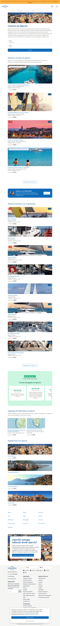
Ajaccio (9, 512)
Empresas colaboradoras (29, 584)
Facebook (26, 570)
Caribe (40, 588)
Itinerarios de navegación (44, 595)
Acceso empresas (27, 605)
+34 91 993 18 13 (12, 572)
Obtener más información (31, 614)
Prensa (25, 588)
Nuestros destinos (43, 591)
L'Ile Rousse (11, 519)
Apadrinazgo (26, 586)
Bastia (24, 512)
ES (32, 567)
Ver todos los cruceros (30, 182)
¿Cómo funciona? (27, 580)
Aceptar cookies (30, 617)
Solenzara (10, 527)
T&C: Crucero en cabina (29, 593)
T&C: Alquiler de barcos (29, 595)
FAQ (24, 597)
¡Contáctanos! (12, 578)
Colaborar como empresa (29, 607)
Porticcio (40, 519)
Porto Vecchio (11, 523)
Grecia (40, 584)
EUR (45, 567)
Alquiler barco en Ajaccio (30, 365)
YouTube (32, 570)
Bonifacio (40, 512)
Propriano (25, 523)
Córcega (40, 586)
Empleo (25, 589)
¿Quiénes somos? (27, 578)
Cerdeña (40, 580)
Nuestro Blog (26, 599)
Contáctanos (26, 601)
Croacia (40, 582)
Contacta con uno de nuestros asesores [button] (23, 555)
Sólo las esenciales (30, 621)
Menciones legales (27, 591)
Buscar (30, 50)
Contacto (47, 193)
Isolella (40, 516)
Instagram (40, 570)
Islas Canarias (41, 578)
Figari (24, 516)
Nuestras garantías (28, 582)
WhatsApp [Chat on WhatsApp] (11, 576)
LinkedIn (46, 570)
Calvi (9, 516)
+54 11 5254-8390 (12, 574)
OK (20, 591)
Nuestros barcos (42, 593)
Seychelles (41, 589)
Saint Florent (41, 523)
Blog (25, 572)
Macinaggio (26, 519)
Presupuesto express (43, 597)
